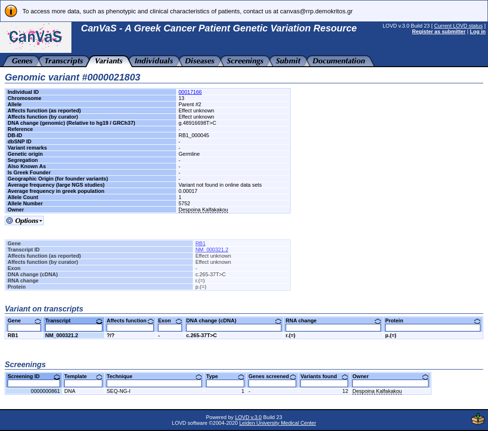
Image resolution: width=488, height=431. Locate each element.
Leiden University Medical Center (277, 423)
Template (83, 376)
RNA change (333, 320)
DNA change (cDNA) (233, 320)
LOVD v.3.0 (248, 417)
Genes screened (272, 376)
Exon (170, 320)
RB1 (200, 243)
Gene (24, 320)
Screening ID (34, 376)
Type (225, 376)
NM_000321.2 (211, 249)
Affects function (130, 320)
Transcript (73, 320)
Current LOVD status (458, 26)
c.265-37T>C (201, 335)
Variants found (324, 376)
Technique (154, 376)
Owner (390, 376)
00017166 (190, 92)
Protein (432, 320)
